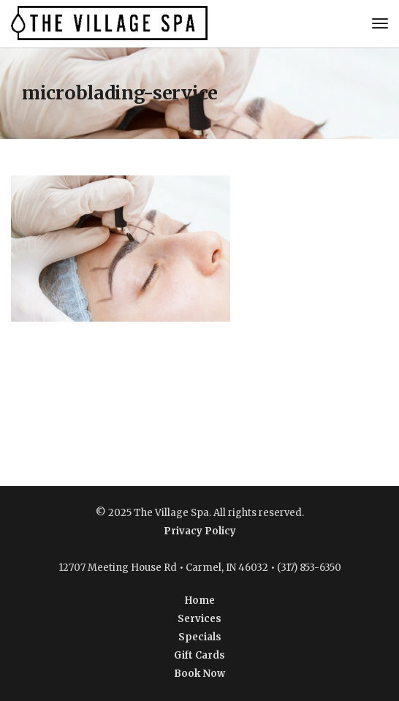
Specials (199, 637)
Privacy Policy (200, 531)
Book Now (199, 673)
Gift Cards (199, 655)
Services (199, 619)
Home (200, 600)
